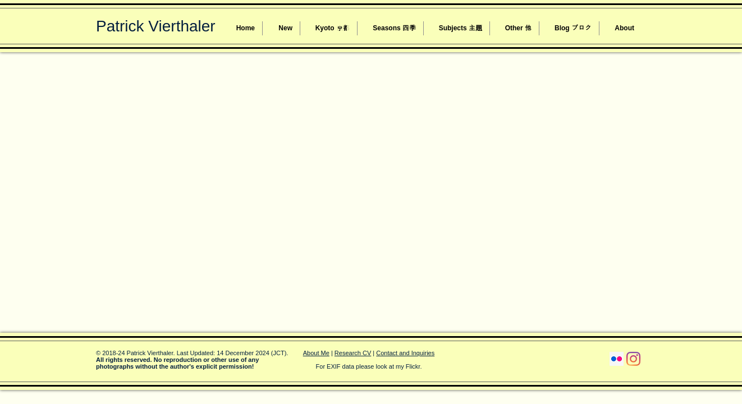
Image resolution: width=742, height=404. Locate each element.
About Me (316, 353)
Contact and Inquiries (405, 353)
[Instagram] (633, 359)
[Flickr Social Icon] (617, 359)
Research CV (353, 353)
